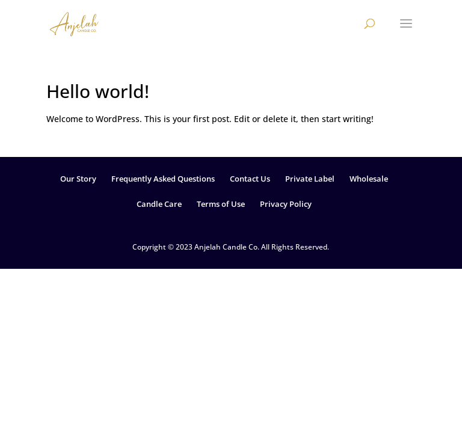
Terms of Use (221, 203)
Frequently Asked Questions (163, 178)
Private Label (309, 178)
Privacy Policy (286, 203)
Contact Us (250, 178)
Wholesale (369, 178)
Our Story (78, 178)
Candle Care (159, 203)
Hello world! (97, 91)
